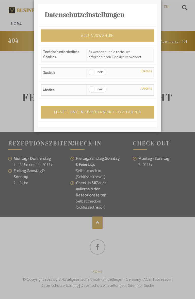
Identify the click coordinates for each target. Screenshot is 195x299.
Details (146, 71)
